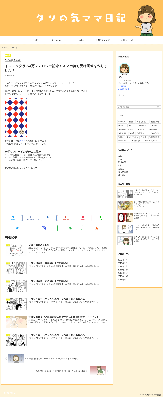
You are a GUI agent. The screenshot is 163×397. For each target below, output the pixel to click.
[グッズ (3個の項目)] (142, 129)
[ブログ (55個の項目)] (122, 122)
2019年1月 (123, 266)
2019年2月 (123, 263)
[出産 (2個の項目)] (132, 133)
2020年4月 (123, 260)
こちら (22, 141)
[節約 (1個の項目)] (121, 137)
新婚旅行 (122, 162)
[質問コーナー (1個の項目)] (143, 133)
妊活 (120, 159)
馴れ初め (122, 175)
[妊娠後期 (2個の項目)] (122, 133)
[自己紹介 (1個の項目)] (155, 133)
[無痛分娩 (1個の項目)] (137, 140)
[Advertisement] (57, 193)
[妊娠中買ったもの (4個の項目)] (126, 129)
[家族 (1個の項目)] (144, 137)
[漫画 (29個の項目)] (132, 122)
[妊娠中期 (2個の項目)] (154, 129)
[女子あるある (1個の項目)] (133, 137)
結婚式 (121, 169)
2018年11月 (123, 273)
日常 (8, 55)
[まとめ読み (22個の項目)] (142, 122)
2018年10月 (123, 276)
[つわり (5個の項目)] (144, 125)
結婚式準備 (123, 172)
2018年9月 (123, 279)
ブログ (18, 60)
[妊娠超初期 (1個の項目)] (154, 137)
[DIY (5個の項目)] (133, 125)
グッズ (9, 60)
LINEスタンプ (124, 89)
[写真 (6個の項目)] (122, 125)
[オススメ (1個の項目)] (123, 140)
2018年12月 (123, 270)
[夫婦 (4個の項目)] (156, 125)
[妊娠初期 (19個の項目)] (155, 122)
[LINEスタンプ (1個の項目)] (152, 140)
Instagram (122, 86)
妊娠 (120, 156)
